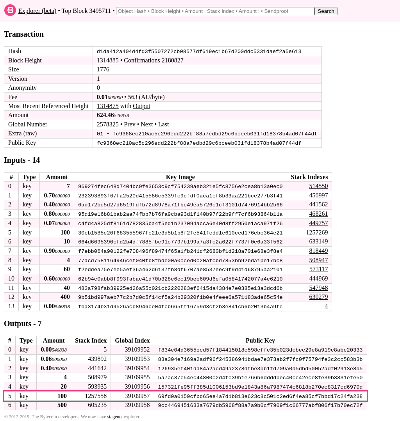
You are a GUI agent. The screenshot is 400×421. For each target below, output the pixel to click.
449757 (318, 222)
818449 (318, 249)
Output (141, 106)
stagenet (115, 414)
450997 (318, 194)
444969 (318, 277)
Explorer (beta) (37, 10)
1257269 (317, 231)
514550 (318, 185)
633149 (318, 240)
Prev (129, 124)
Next (147, 124)
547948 (318, 285)
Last (163, 124)
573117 (318, 268)
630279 (318, 295)
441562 (318, 204)
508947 (318, 258)
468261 (318, 213)
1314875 (108, 106)
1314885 (108, 60)
